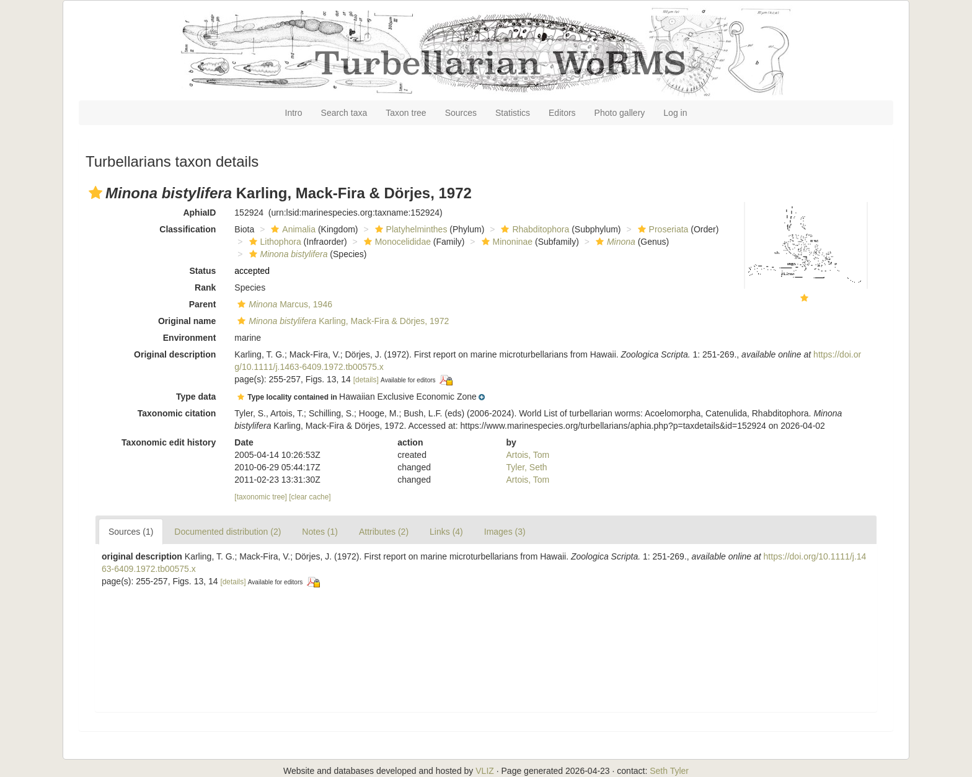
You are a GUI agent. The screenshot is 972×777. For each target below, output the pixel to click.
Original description (175, 354)
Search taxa (344, 113)
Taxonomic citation (177, 413)
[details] (366, 379)
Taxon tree (406, 113)
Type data (196, 397)
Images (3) (505, 532)
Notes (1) (320, 532)
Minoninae (506, 242)
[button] (95, 192)
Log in (675, 113)
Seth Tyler (669, 771)
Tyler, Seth (526, 467)
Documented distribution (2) (227, 532)
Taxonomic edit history (169, 442)
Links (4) (446, 532)
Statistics (512, 113)
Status (203, 271)
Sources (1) (130, 532)
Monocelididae (396, 242)
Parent (202, 304)
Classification (187, 229)
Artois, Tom (528, 455)
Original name (187, 321)
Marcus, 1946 (283, 304)
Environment (189, 338)
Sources (461, 113)
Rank (205, 287)
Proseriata (662, 229)
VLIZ (484, 771)
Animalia (292, 229)
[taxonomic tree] (260, 497)
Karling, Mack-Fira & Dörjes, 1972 (341, 321)
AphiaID (199, 212)
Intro (294, 113)
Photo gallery (619, 113)
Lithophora (273, 242)
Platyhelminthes (410, 229)
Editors (562, 113)
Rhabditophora (533, 229)
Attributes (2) (384, 532)
